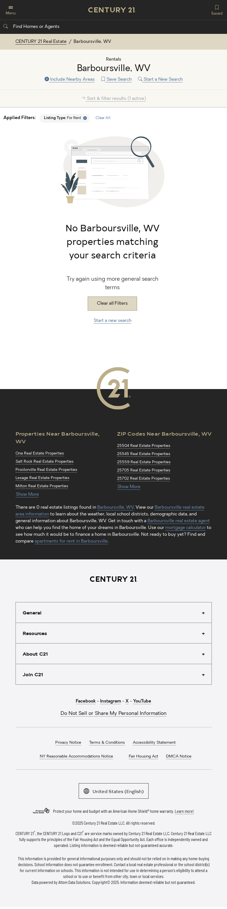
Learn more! (184, 811)
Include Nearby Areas (70, 79)
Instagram (110, 701)
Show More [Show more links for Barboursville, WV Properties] (27, 494)
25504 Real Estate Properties (143, 446)
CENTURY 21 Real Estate (41, 41)
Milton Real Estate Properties (42, 486)
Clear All (103, 118)
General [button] (32, 612)
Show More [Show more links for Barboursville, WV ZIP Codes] (128, 487)
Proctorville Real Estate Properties (46, 470)
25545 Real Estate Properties (143, 454)
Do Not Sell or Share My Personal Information (114, 713)
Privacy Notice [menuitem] (68, 743)
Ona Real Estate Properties (40, 453)
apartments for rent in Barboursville (71, 541)
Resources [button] (35, 633)
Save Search (116, 79)
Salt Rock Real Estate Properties (45, 462)
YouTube (142, 701)
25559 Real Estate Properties (144, 462)
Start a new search (112, 321)
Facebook (86, 701)
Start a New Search (160, 79)
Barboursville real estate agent (178, 521)
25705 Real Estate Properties (143, 470)
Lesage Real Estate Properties (42, 478)
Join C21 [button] (33, 674)
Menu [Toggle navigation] (11, 10)
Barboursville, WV (115, 507)
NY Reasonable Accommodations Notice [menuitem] (76, 756)
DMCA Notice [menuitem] (178, 756)
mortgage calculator (185, 528)
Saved (216, 10)
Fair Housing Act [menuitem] (143, 756)
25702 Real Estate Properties (143, 479)
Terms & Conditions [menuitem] (107, 743)
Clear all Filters (112, 303)
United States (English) (113, 790)
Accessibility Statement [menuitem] (154, 743)
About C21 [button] (35, 654)
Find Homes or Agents (31, 27)
